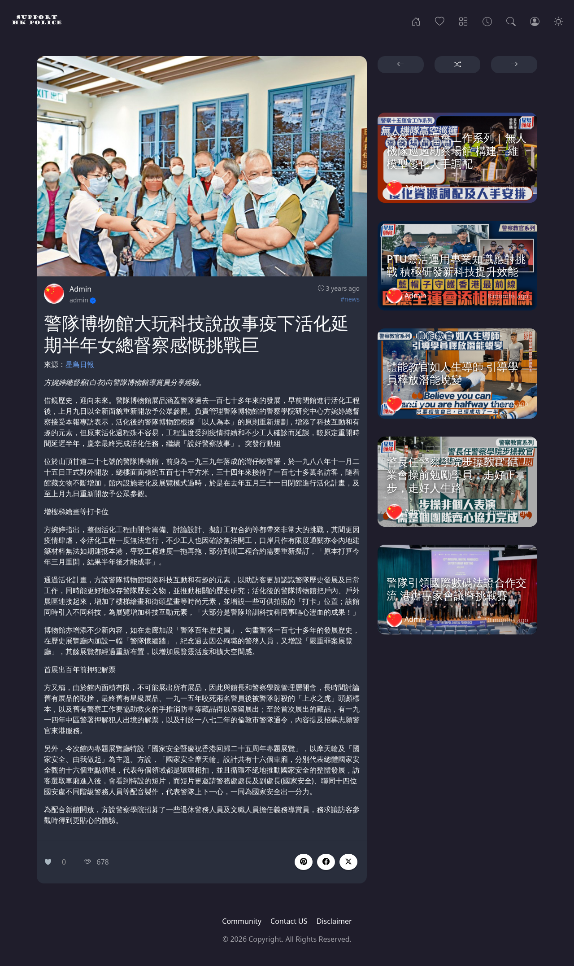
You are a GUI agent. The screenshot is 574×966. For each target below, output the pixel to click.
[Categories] (463, 21)
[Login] (534, 21)
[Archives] (487, 21)
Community (241, 921)
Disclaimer (334, 921)
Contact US (289, 921)
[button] (326, 862)
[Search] (511, 21)
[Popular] (439, 21)
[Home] (416, 21)
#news (350, 299)
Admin (80, 289)
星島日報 (79, 364)
